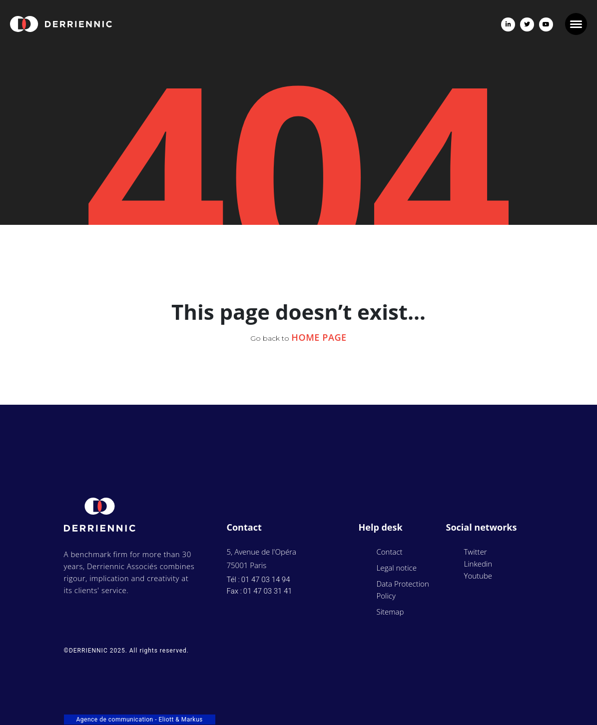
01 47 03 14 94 (265, 579)
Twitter (475, 552)
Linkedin (478, 564)
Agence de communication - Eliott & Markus (139, 719)
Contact (390, 552)
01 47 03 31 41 (267, 591)
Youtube (478, 576)
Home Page (318, 337)
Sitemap (390, 612)
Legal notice (397, 568)
